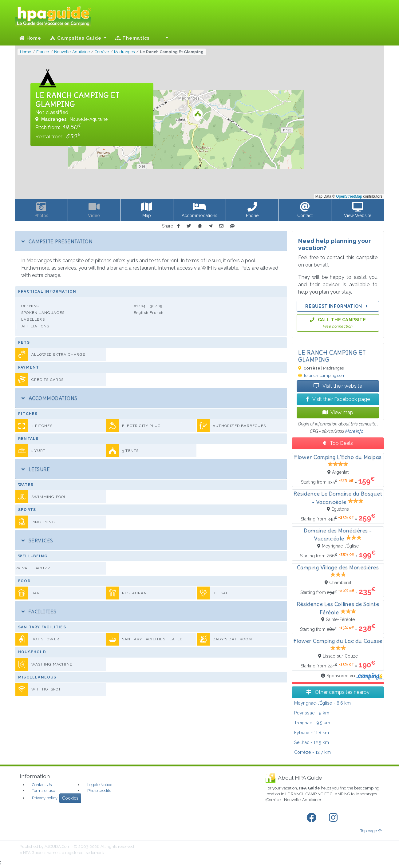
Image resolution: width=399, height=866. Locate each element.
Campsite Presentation (57, 241)
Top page (370, 830)
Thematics (132, 38)
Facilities (39, 611)
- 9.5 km (312, 722)
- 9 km (311, 712)
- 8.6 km (322, 703)
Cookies (70, 798)
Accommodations (49, 398)
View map (337, 412)
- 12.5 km (311, 742)
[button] (163, 38)
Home (30, 38)
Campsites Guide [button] (76, 38)
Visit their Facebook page (338, 399)
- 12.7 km (312, 752)
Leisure (36, 469)
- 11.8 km (311, 732)
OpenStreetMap (349, 196)
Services (37, 540)
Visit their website (338, 386)
